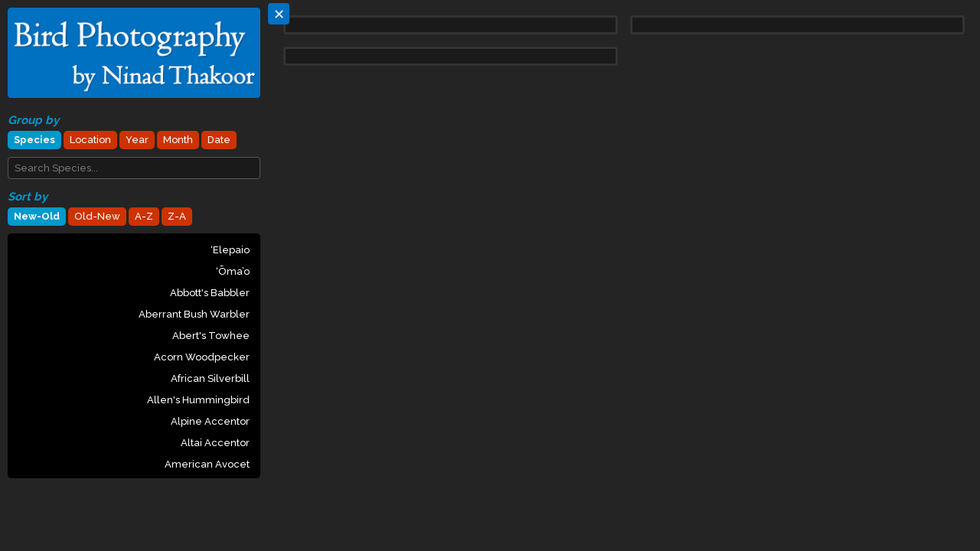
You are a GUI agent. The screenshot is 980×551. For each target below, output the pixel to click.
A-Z (144, 216)
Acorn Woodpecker (202, 357)
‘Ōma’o (233, 271)
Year (137, 139)
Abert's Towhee (211, 335)
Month (178, 139)
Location (90, 139)
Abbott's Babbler (210, 292)
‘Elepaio (230, 250)
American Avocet (207, 464)
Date (218, 139)
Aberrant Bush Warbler (194, 314)
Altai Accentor (215, 442)
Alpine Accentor (210, 421)
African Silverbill (210, 378)
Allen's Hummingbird (198, 400)
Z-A (177, 216)
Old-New (97, 216)
